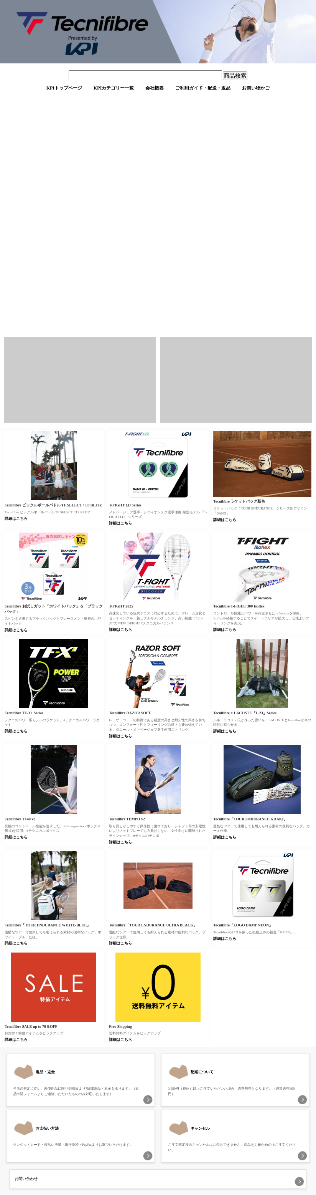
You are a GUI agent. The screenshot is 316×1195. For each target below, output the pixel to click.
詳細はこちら (16, 518)
